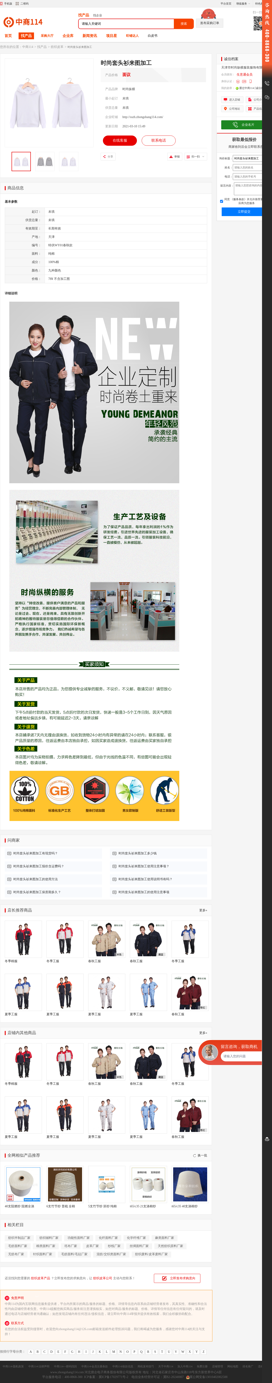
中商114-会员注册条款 (94, 1366)
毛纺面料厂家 (17, 1246)
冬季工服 (52, 961)
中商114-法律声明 (39, 1366)
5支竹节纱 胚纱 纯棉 (102, 1206)
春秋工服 (94, 961)
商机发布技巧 (146, 1366)
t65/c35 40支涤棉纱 (185, 1206)
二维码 (22, 4)
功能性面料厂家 (79, 1238)
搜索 (184, 23)
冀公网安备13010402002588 (207, 1377)
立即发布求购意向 (182, 1278)
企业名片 (248, 124)
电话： (229, 176)
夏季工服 (11, 1014)
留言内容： (227, 185)
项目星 (111, 36)
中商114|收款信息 (122, 1366)
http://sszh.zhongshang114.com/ (142, 117)
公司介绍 (259, 99)
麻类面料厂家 (164, 1238)
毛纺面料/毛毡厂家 (74, 1254)
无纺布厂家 (16, 1254)
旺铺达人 (132, 35)
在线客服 (120, 140)
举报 (177, 156)
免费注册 (202, 1366)
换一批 (200, 1155)
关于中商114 (165, 1366)
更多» (203, 910)
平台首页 (226, 3)
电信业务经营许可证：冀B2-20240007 (157, 1377)
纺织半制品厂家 (19, 1238)
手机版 (8, 3)
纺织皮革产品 (40, 1278)
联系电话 (158, 140)
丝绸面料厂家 (139, 1246)
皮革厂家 (92, 1246)
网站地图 (232, 1366)
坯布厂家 (70, 1246)
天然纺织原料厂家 (170, 1246)
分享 (110, 156)
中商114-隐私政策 (13, 1366)
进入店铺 (234, 99)
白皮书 (152, 35)
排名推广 (248, 1366)
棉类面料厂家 (45, 1246)
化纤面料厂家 (108, 1238)
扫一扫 (198, 156)
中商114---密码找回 (65, 1366)
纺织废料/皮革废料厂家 (151, 1254)
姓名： (229, 167)
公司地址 (234, 108)
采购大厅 (47, 35)
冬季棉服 (11, 961)
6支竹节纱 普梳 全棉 (60, 1206)
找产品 (26, 36)
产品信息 (259, 108)
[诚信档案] (261, 88)
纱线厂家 (114, 1246)
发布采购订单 (209, 23)
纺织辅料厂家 (48, 1238)
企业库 (68, 36)
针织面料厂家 (42, 1254)
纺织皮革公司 (102, 1278)
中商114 (27, 47)
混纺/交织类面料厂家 (111, 1254)
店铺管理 (217, 1366)
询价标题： (226, 158)
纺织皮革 (57, 47)
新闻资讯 (90, 36)
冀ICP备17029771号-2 (114, 1377)
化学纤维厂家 (136, 1238)
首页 (8, 36)
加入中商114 (184, 1366)
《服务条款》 (238, 199)
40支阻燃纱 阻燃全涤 (19, 1206)
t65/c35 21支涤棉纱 (143, 1206)
